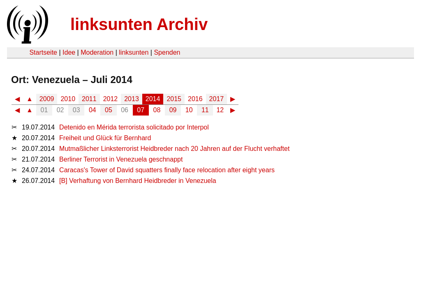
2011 (89, 98)
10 (189, 109)
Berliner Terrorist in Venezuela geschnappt (121, 159)
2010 (67, 98)
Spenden (167, 52)
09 (173, 109)
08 (157, 109)
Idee (68, 52)
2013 (131, 98)
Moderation (97, 52)
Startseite (43, 52)
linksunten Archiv (139, 24)
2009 (46, 98)
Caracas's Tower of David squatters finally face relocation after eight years (167, 169)
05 (108, 109)
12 (220, 109)
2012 (110, 98)
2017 (216, 98)
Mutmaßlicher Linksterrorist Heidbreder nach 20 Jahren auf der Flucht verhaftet (174, 148)
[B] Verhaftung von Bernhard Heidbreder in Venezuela (137, 180)
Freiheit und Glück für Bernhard (105, 137)
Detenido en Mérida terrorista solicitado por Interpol (134, 127)
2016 (195, 98)
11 (205, 109)
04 (92, 109)
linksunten (133, 52)
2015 (174, 98)
